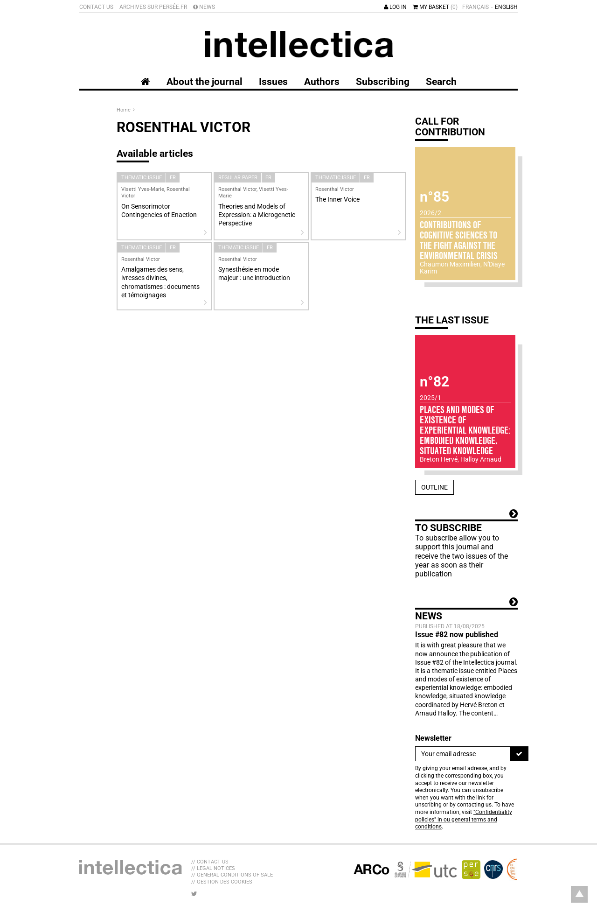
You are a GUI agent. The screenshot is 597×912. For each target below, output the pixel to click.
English (506, 7)
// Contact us (210, 862)
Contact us (96, 7)
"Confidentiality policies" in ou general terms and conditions (463, 819)
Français (475, 7)
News (204, 7)
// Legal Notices (213, 868)
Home (124, 110)
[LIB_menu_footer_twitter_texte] (194, 894)
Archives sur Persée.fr (153, 7)
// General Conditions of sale (232, 875)
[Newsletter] (462, 753)
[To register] (519, 753)
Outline (434, 487)
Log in (395, 7)
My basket (435, 7)
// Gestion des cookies (221, 882)
